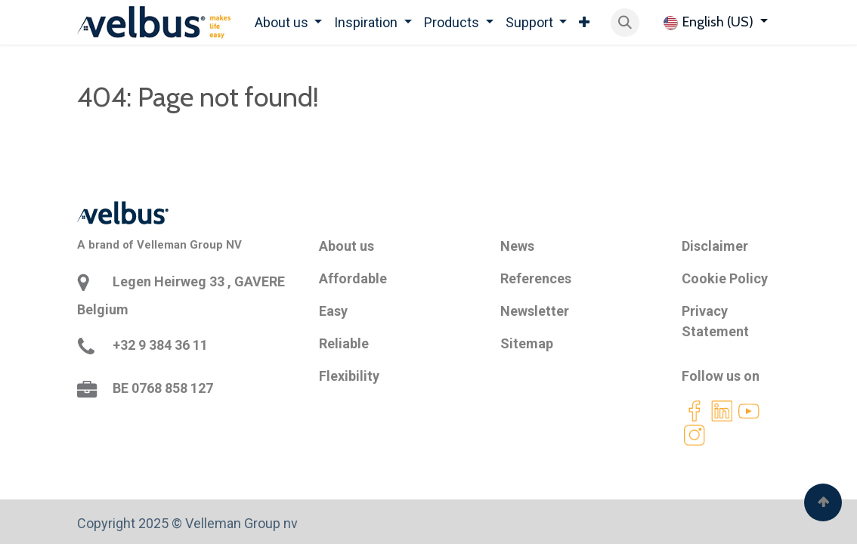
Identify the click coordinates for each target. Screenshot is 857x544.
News (517, 246)
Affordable (353, 278)
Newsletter (534, 311)
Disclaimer (715, 246)
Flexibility (349, 376)
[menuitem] (289, 22)
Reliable (344, 343)
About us (346, 246)
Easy (333, 311)
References (535, 278)
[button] (625, 22)
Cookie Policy (725, 278)
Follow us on (721, 376)
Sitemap (526, 343)
